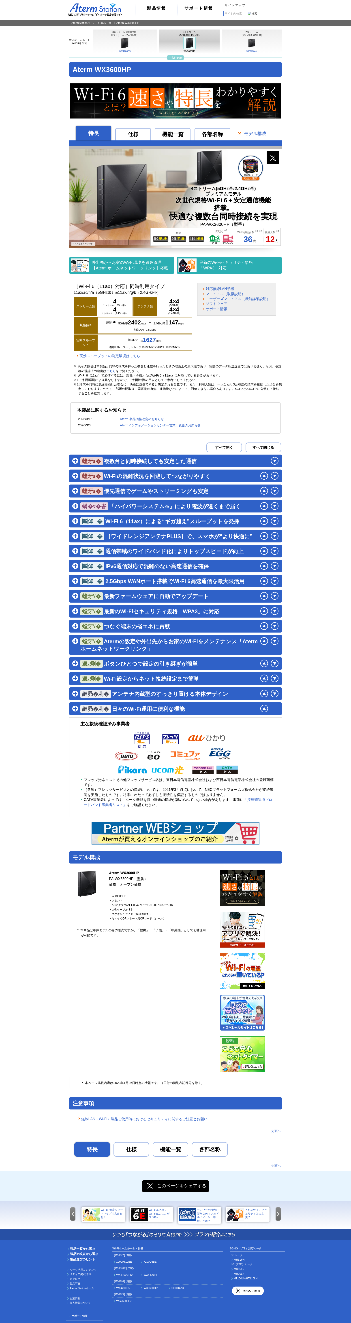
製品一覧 (106, 23)
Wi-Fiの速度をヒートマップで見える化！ (103, 1214)
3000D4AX (252, 45)
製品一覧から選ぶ (82, 1249)
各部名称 (212, 134)
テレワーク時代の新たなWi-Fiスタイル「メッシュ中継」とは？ (199, 1215)
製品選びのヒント (82, 1259)
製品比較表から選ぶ (84, 1254)
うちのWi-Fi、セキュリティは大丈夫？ (247, 1214)
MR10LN (239, 1273)
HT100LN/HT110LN (245, 1278)
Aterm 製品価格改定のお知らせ (142, 419)
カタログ (75, 1279)
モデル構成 (255, 133)
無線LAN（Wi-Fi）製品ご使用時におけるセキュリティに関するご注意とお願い (144, 1119)
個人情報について (80, 1302)
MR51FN (239, 1259)
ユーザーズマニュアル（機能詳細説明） (238, 299)
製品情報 (156, 8)
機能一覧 (173, 134)
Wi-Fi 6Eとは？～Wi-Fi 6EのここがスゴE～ (150, 1214)
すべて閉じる (263, 447)
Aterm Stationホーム (82, 1288)
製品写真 (75, 1283)
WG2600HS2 (124, 1301)
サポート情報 (198, 8)
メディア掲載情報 (80, 1274)
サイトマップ (235, 5)
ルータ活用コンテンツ (83, 1269)
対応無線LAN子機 (220, 289)
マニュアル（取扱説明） (225, 294)
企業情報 (75, 1298)
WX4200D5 (125, 45)
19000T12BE (124, 1261)
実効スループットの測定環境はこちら (109, 356)
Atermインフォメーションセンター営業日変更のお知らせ (160, 425)
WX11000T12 (124, 1274)
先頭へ (276, 1131)
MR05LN (239, 1269)
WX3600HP (189, 45)
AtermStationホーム (83, 23)
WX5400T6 (150, 1274)
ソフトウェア (216, 304)
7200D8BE (149, 1261)
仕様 (133, 134)
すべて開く (224, 447)
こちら (111, 371)
